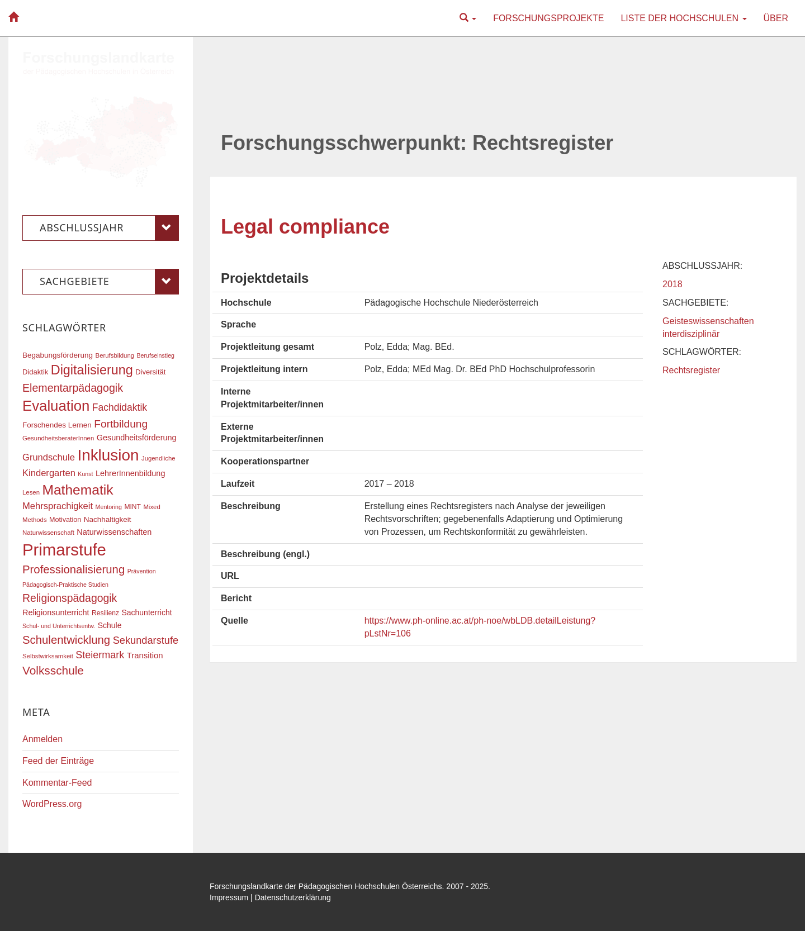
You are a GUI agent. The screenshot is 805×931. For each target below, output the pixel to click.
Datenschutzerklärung (293, 897)
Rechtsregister (691, 370)
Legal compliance (305, 226)
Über (776, 18)
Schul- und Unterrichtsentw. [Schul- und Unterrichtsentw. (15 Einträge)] (58, 626)
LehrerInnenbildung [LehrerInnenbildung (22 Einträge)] (130, 473)
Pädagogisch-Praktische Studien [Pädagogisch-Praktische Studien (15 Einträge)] (65, 584)
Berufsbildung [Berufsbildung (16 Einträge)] (115, 355)
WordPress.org (52, 804)
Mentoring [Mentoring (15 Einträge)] (109, 507)
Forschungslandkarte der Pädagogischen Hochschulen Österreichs (326, 886)
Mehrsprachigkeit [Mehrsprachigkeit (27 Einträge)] (57, 506)
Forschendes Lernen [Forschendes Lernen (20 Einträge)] (57, 425)
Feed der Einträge (58, 761)
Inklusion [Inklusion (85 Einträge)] (108, 455)
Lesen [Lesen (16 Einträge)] (31, 492)
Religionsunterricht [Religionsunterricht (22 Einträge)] (55, 612)
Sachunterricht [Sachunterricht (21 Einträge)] (147, 612)
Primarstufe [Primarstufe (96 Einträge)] (64, 549)
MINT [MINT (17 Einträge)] (132, 507)
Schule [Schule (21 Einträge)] (110, 625)
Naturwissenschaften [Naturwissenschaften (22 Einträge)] (114, 532)
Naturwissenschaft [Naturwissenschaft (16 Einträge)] (48, 532)
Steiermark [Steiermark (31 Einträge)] (99, 655)
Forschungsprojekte (548, 18)
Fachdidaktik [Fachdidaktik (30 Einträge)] (119, 407)
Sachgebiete (109, 281)
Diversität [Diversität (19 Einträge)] (150, 372)
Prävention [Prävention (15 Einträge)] (141, 571)
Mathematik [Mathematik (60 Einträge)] (77, 489)
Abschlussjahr (109, 228)
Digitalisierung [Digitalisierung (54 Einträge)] (92, 370)
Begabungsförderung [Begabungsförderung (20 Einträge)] (57, 355)
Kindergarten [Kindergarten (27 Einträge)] (48, 473)
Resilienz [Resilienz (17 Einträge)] (105, 613)
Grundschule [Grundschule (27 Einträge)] (48, 457)
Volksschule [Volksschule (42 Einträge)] (53, 670)
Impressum (229, 897)
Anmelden (42, 739)
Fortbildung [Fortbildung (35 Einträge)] (121, 424)
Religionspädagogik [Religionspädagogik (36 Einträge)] (69, 598)
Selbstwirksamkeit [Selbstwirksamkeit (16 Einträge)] (47, 656)
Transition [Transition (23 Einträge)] (145, 655)
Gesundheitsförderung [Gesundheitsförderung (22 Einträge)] (137, 437)
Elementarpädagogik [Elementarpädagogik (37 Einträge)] (72, 388)
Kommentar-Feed (57, 782)
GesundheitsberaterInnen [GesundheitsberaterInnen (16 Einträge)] (58, 438)
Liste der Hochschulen (683, 18)
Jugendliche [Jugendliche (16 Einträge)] (158, 458)
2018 (672, 284)
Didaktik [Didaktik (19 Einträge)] (35, 372)
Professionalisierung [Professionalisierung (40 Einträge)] (73, 569)
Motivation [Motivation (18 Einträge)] (65, 520)
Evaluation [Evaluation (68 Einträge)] (55, 406)
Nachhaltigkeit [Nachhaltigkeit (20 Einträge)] (107, 519)
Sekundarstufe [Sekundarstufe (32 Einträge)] (146, 640)
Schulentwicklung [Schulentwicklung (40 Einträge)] (66, 640)
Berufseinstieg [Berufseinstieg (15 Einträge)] (155, 355)
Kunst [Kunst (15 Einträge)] (85, 474)
